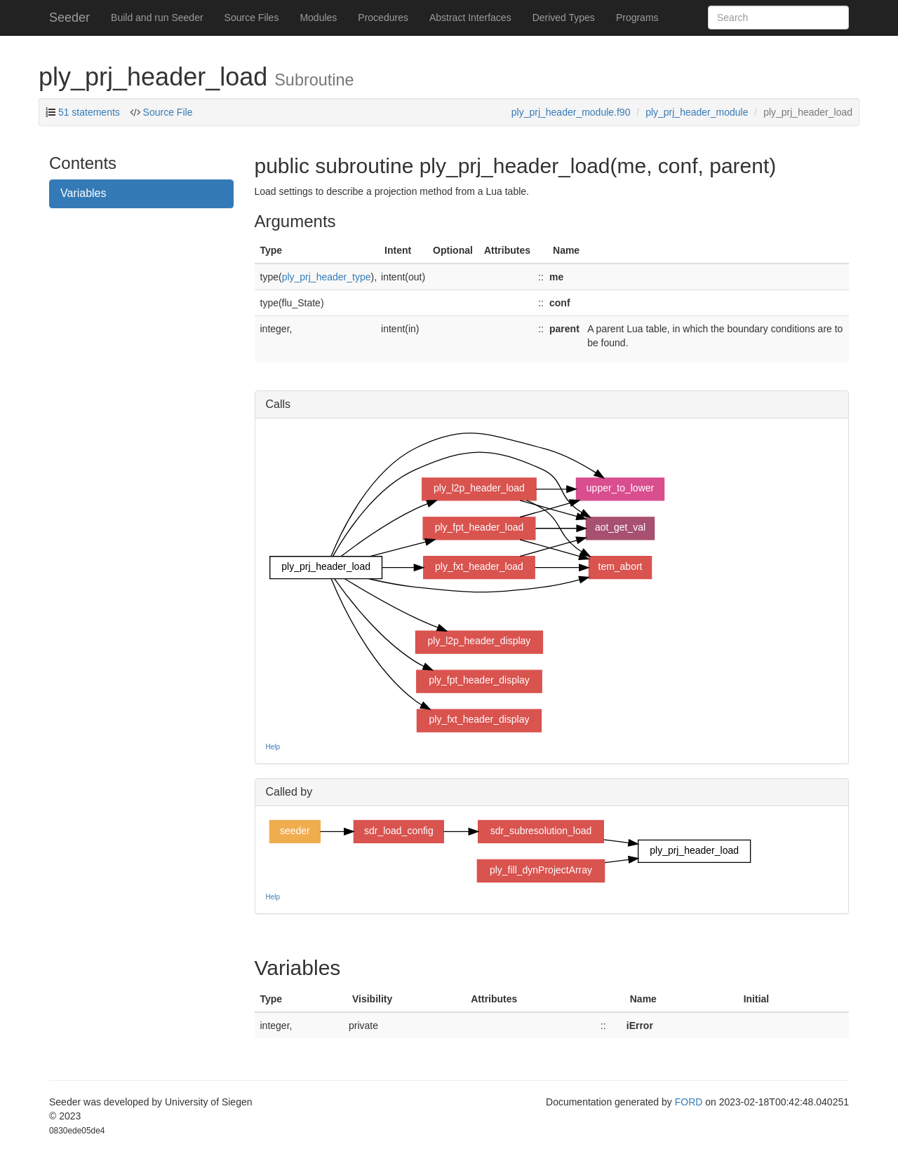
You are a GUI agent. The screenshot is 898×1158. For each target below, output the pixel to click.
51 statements (89, 112)
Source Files (251, 17)
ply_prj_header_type (326, 276)
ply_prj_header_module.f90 (571, 112)
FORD (689, 1102)
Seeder (69, 18)
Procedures (383, 17)
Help (273, 747)
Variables (83, 193)
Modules (318, 17)
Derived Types (563, 17)
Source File (166, 112)
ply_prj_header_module (696, 112)
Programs (637, 17)
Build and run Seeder (157, 17)
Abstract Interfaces (470, 17)
